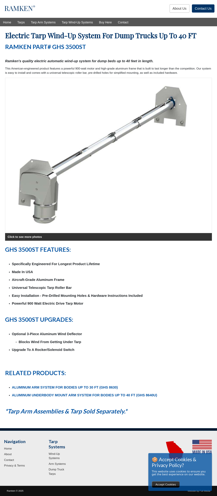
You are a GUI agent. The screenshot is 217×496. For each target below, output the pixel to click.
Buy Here (105, 22)
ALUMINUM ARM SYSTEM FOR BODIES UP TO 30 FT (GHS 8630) (65, 387)
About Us (179, 8)
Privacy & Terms (14, 465)
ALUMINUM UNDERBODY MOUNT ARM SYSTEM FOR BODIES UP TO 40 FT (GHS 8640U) (84, 395)
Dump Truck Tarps (56, 471)
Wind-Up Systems (54, 456)
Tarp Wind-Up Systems (77, 22)
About (8, 454)
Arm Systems (57, 463)
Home (7, 22)
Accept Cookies (165, 484)
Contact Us (203, 8)
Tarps (21, 22)
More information (164, 477)
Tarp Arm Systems (43, 22)
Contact (123, 22)
